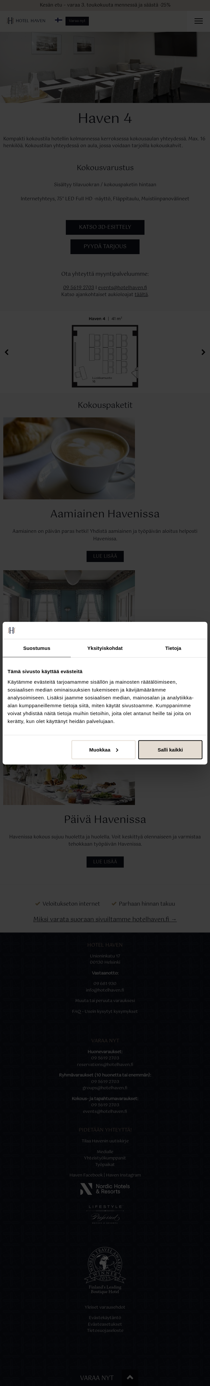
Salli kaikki (170, 749)
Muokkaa (103, 749)
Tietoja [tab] (173, 648)
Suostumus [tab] (36, 648)
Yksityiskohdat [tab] (104, 648)
